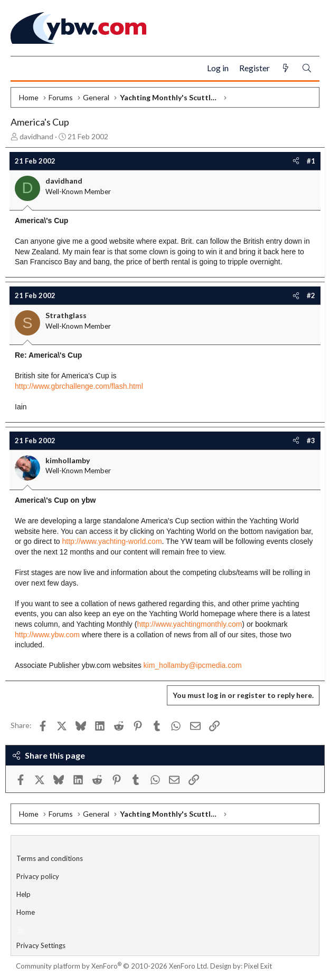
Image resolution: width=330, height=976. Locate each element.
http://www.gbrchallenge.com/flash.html (79, 386)
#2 (311, 295)
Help (23, 894)
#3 (311, 440)
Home (25, 912)
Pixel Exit (258, 966)
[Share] (296, 161)
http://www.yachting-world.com (112, 541)
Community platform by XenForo (112, 966)
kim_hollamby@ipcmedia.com (193, 665)
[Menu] (23, 68)
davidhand (36, 136)
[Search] (306, 68)
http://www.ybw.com (47, 634)
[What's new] (285, 68)
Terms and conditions (49, 858)
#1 (311, 161)
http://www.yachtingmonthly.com (189, 624)
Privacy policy (37, 876)
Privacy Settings (40, 945)
